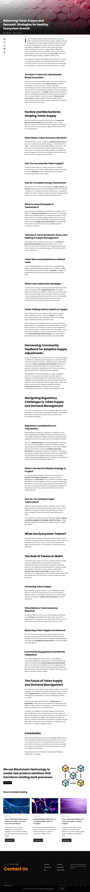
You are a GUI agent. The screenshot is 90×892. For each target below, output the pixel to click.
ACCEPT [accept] (62, 888)
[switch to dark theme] (81, 3)
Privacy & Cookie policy (49, 888)
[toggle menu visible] (85, 3)
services (38, 754)
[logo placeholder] (6, 3)
